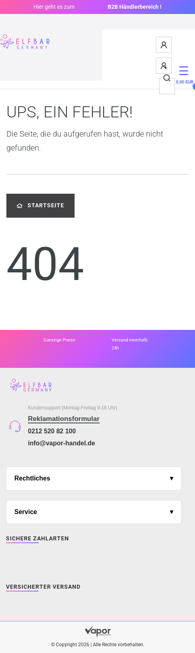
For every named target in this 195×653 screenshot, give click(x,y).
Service (25, 511)
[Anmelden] (164, 44)
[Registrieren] (164, 65)
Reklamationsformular (64, 419)
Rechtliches (32, 478)
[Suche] (167, 78)
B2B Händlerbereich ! (135, 7)
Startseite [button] (40, 205)
